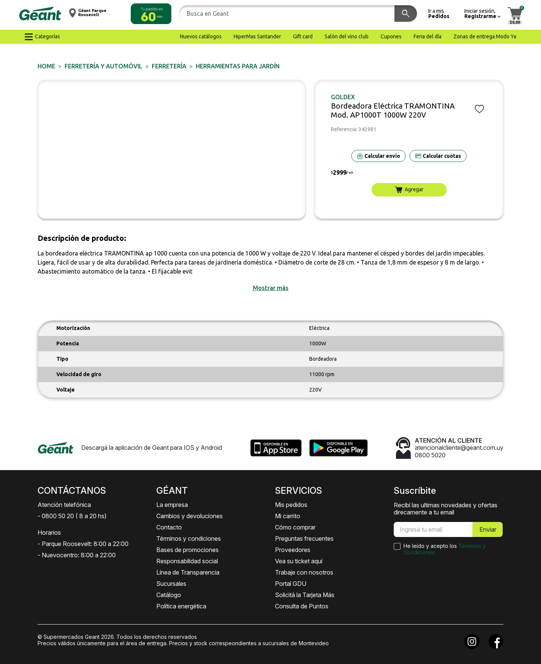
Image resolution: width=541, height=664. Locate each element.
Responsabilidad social (187, 561)
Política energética (181, 606)
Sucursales (171, 584)
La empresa (172, 505)
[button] (151, 13)
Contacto (169, 527)
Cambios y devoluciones (189, 516)
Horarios (49, 532)
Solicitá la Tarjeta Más (304, 595)
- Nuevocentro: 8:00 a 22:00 (77, 555)
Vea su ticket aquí (298, 561)
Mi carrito (287, 516)
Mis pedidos (291, 505)
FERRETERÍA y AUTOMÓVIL (103, 66)
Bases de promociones (187, 550)
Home (46, 66)
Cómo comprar (295, 527)
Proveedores (292, 550)
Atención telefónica (64, 505)
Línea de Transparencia (187, 572)
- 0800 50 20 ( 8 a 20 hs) (72, 516)
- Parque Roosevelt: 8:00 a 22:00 (83, 544)
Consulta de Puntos (301, 606)
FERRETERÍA (169, 66)
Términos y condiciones (188, 538)
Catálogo (168, 595)
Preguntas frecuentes (304, 538)
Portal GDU (290, 584)
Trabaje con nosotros (304, 572)
